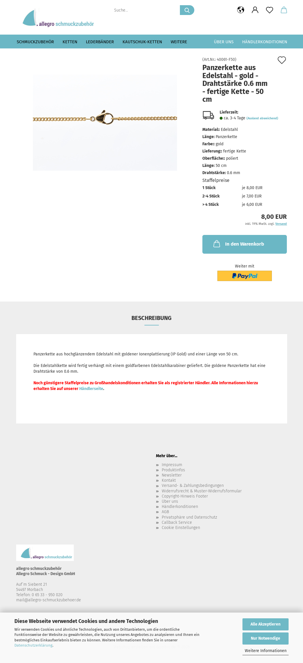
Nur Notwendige (265, 638)
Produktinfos (173, 470)
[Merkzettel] (269, 10)
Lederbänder (100, 41)
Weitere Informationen (266, 650)
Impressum (172, 464)
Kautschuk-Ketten (142, 41)
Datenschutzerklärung (33, 645)
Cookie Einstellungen (181, 527)
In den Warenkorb (238, 243)
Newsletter (172, 475)
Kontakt (169, 480)
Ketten (70, 41)
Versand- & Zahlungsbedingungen (193, 485)
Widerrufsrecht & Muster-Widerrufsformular (202, 491)
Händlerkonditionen (264, 41)
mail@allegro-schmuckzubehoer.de (48, 600)
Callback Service (177, 522)
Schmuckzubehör (35, 41)
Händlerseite (91, 388)
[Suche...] (187, 10)
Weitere (179, 41)
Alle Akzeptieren (266, 624)
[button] (241, 10)
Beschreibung (151, 317)
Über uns (224, 41)
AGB (165, 511)
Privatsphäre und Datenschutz (189, 517)
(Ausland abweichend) (262, 118)
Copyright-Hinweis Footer (185, 496)
